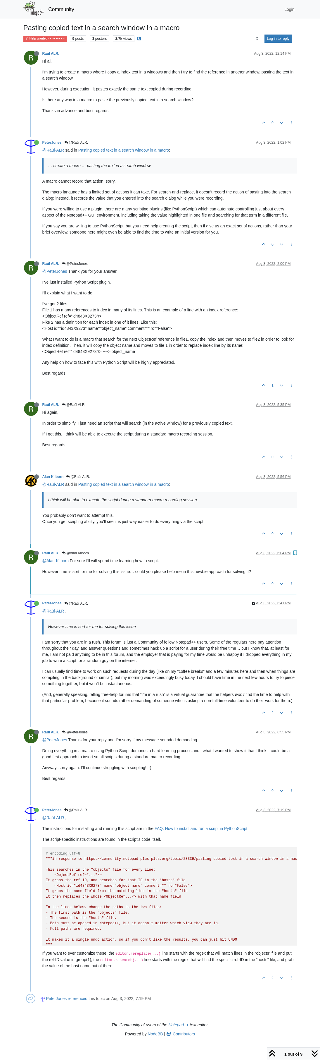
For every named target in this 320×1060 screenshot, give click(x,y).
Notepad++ (178, 1025)
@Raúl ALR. (76, 142)
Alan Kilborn (53, 477)
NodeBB (155, 1034)
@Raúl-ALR (53, 150)
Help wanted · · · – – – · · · (45, 38)
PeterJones (52, 142)
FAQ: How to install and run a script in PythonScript (201, 828)
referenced (77, 998)
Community (61, 9)
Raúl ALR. (50, 54)
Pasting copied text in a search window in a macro (123, 150)
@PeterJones (75, 264)
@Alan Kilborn (75, 553)
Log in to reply (278, 39)
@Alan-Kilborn (55, 560)
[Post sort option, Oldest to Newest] (257, 39)
